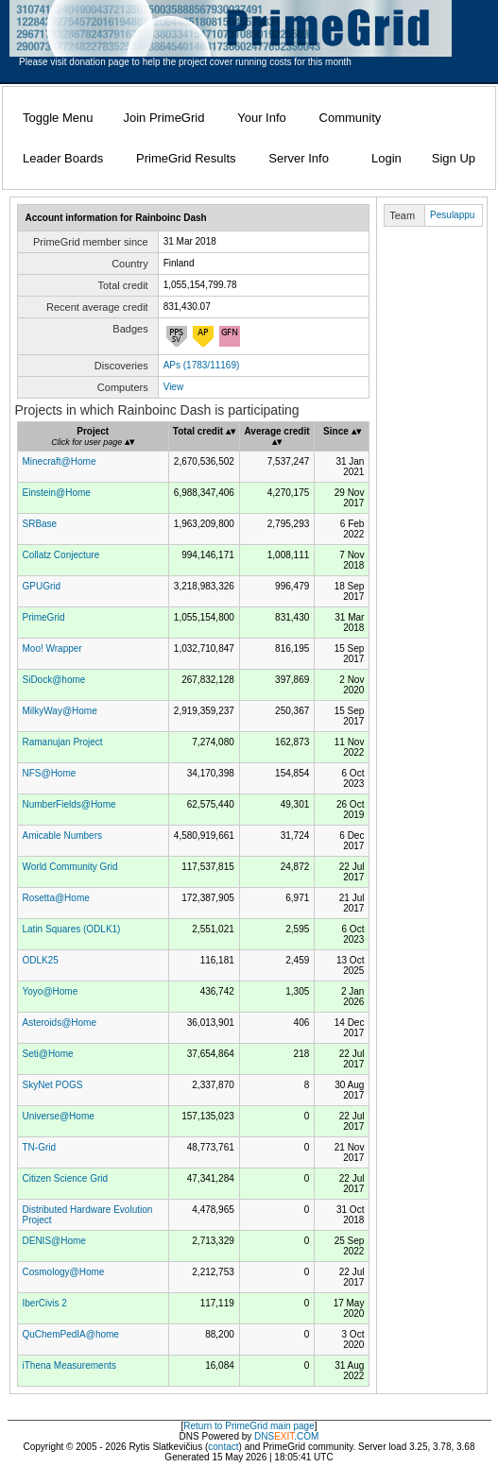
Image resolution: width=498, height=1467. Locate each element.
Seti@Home (48, 1054)
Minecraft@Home (59, 461)
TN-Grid (40, 1147)
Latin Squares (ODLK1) (72, 929)
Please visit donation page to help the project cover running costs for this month (185, 62)
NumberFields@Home (69, 804)
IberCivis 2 (45, 1303)
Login (386, 158)
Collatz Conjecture (61, 555)
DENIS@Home (54, 1241)
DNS (264, 1436)
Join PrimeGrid (163, 118)
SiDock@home (54, 679)
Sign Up (453, 158)
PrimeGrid (44, 617)
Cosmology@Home (64, 1272)
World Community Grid (70, 866)
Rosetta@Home (56, 898)
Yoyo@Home (50, 991)
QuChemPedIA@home (71, 1334)
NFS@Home (50, 773)
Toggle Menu (58, 118)
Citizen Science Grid (66, 1178)
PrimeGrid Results (185, 158)
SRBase (40, 524)
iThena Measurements (70, 1365)
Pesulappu (452, 215)
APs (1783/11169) (201, 365)
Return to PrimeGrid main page (248, 1426)
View (173, 387)
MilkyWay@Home (60, 711)
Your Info (261, 118)
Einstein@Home (57, 492)
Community (350, 118)
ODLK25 (41, 960)
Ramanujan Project (63, 742)
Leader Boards (63, 158)
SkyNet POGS (53, 1085)
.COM (296, 1436)
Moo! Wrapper (52, 648)
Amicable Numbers (62, 835)
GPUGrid (42, 586)
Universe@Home (58, 1116)
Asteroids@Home (60, 1022)
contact (223, 1446)
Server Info (298, 158)
